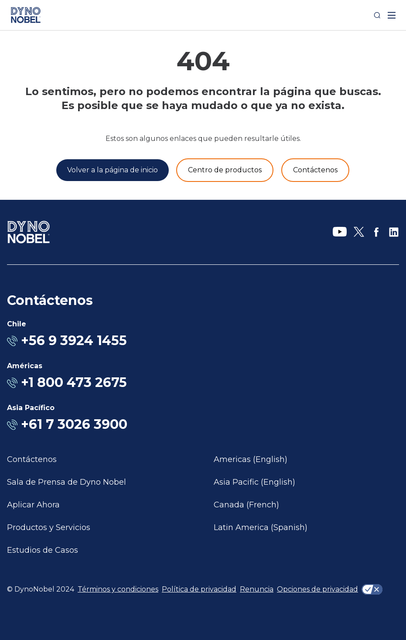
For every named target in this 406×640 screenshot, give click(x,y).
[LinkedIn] (394, 232)
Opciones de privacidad (317, 589)
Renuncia (256, 589)
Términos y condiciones (118, 589)
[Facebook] (376, 232)
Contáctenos (32, 459)
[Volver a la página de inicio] (112, 170)
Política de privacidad (199, 589)
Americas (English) (250, 459)
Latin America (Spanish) (260, 527)
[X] (359, 232)
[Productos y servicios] (224, 170)
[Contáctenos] (315, 170)
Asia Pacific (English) (254, 482)
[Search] (377, 15)
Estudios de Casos (42, 550)
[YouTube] (340, 232)
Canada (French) (246, 505)
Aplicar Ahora (33, 505)
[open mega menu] (392, 15)
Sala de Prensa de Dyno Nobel (66, 482)
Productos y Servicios (48, 527)
